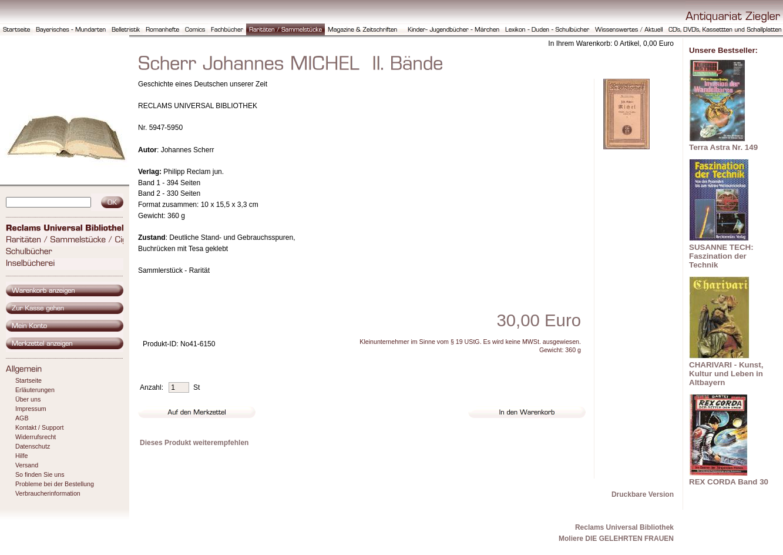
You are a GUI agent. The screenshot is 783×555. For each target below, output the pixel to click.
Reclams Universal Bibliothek (624, 527)
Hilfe (21, 455)
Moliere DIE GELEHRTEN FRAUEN (616, 538)
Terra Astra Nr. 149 (723, 147)
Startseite (28, 380)
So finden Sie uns (40, 474)
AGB (22, 418)
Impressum (30, 408)
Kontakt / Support (39, 427)
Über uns (28, 399)
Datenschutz (32, 446)
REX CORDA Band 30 (728, 481)
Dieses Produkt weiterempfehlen (194, 443)
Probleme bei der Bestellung (54, 483)
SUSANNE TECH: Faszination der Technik (721, 256)
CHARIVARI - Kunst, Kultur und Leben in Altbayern (726, 373)
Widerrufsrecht (35, 436)
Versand (26, 465)
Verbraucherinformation (47, 493)
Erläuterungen (35, 389)
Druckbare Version (642, 494)
